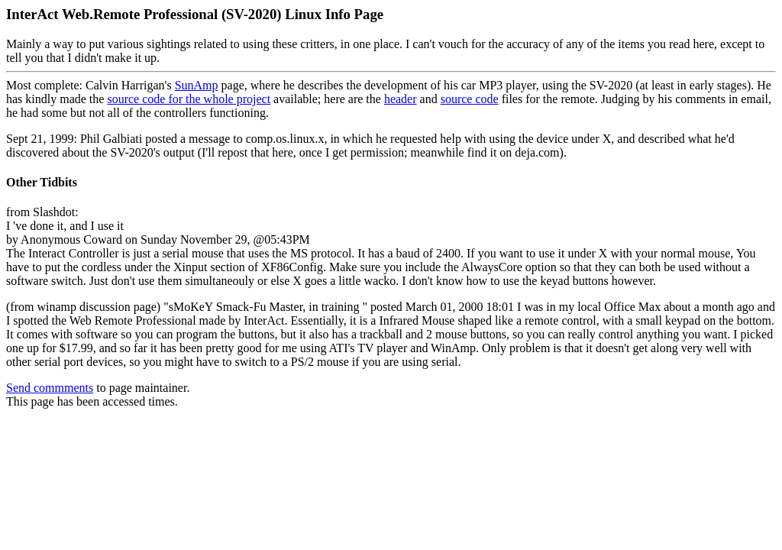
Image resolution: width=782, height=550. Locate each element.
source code (470, 98)
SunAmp (196, 85)
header (400, 98)
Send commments (49, 387)
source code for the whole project (188, 98)
